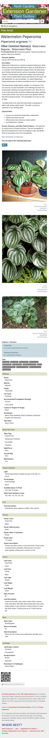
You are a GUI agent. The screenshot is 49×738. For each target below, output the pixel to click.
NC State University (8, 694)
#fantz (39, 364)
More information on (12, 137)
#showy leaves (34, 362)
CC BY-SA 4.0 (43, 335)
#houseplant (14, 362)
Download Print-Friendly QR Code (12, 684)
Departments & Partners (29, 729)
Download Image (42, 210)
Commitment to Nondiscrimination (19, 707)
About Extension (7, 729)
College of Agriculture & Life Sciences (14, 731)
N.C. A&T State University (26, 694)
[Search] (21, 21)
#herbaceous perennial (29, 364)
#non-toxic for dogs (22, 367)
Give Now (5, 733)
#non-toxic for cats (35, 367)
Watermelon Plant (21, 49)
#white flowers (24, 362)
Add (4, 145)
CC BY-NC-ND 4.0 (42, 289)
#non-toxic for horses (9, 367)
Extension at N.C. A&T (37, 731)
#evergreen (6, 362)
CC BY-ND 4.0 (43, 208)
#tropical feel (6, 369)
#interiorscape (7, 364)
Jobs (16, 729)
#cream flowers (17, 364)
